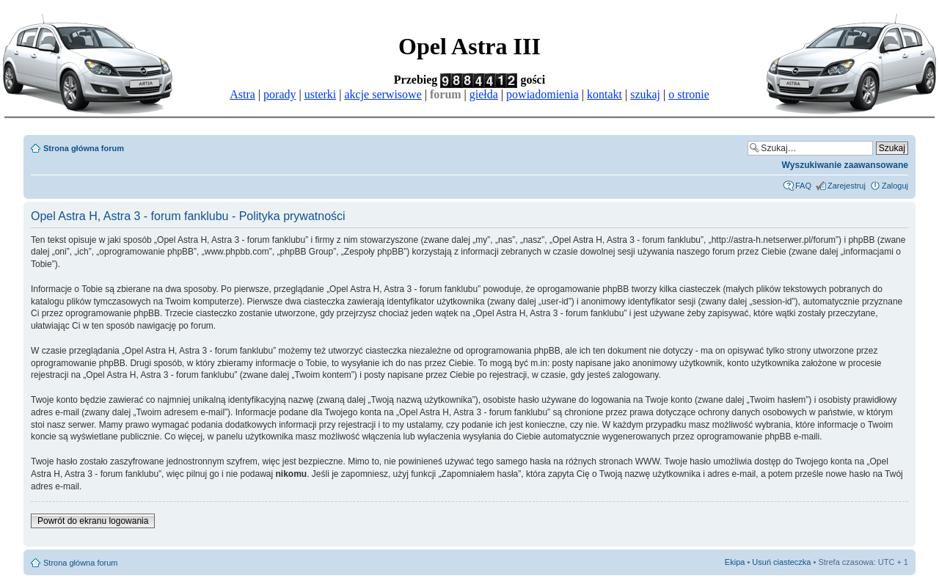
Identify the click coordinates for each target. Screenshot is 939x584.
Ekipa (735, 562)
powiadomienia (542, 94)
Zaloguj (895, 185)
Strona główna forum (83, 148)
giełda (484, 94)
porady (279, 94)
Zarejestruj (846, 185)
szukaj (645, 94)
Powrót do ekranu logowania (92, 521)
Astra (242, 94)
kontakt (604, 94)
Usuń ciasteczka (781, 562)
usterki (320, 94)
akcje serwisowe (382, 94)
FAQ (803, 185)
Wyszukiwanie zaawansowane (844, 165)
